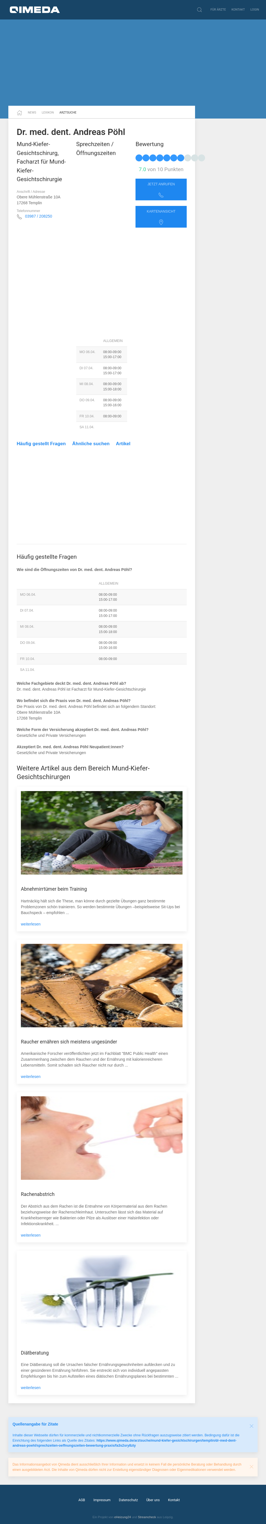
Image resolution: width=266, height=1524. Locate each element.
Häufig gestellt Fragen (41, 443)
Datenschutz (128, 1500)
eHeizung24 (122, 1517)
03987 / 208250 (38, 216)
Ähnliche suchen (91, 443)
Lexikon (48, 112)
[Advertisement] (133, 63)
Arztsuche (68, 112)
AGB (81, 1500)
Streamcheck (147, 1517)
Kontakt (238, 9)
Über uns (153, 1500)
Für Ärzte (218, 9)
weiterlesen (31, 924)
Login (254, 9)
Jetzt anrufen (161, 190)
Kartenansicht (161, 217)
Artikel (123, 443)
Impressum (102, 1500)
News (32, 112)
